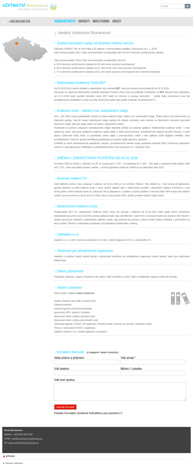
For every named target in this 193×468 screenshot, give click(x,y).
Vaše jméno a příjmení (69, 357)
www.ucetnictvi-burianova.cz (23, 442)
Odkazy (116, 21)
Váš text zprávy (64, 379)
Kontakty (84, 21)
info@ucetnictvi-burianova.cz (26, 438)
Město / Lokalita (131, 368)
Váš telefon (61, 368)
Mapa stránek (101, 21)
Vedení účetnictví (65, 21)
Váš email (128, 357)
